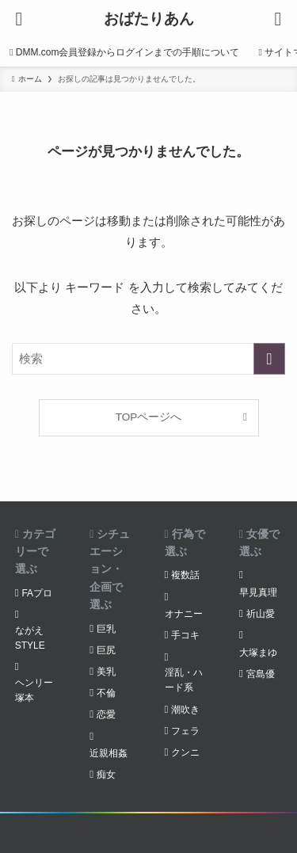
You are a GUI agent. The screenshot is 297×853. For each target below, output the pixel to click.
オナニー (184, 613)
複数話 (185, 575)
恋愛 (106, 714)
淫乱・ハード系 (184, 680)
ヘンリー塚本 (34, 690)
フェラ (185, 731)
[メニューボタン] (19, 19)
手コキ (185, 635)
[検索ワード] (148, 359)
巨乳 (106, 628)
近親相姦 (108, 753)
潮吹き (185, 709)
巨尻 (106, 650)
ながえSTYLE (30, 638)
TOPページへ (149, 417)
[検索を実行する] (269, 359)
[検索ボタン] (278, 19)
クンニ (185, 752)
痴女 (106, 774)
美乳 (106, 671)
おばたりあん (149, 19)
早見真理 (258, 592)
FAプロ (36, 593)
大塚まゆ (258, 652)
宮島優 (260, 674)
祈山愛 (260, 613)
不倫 (106, 693)
